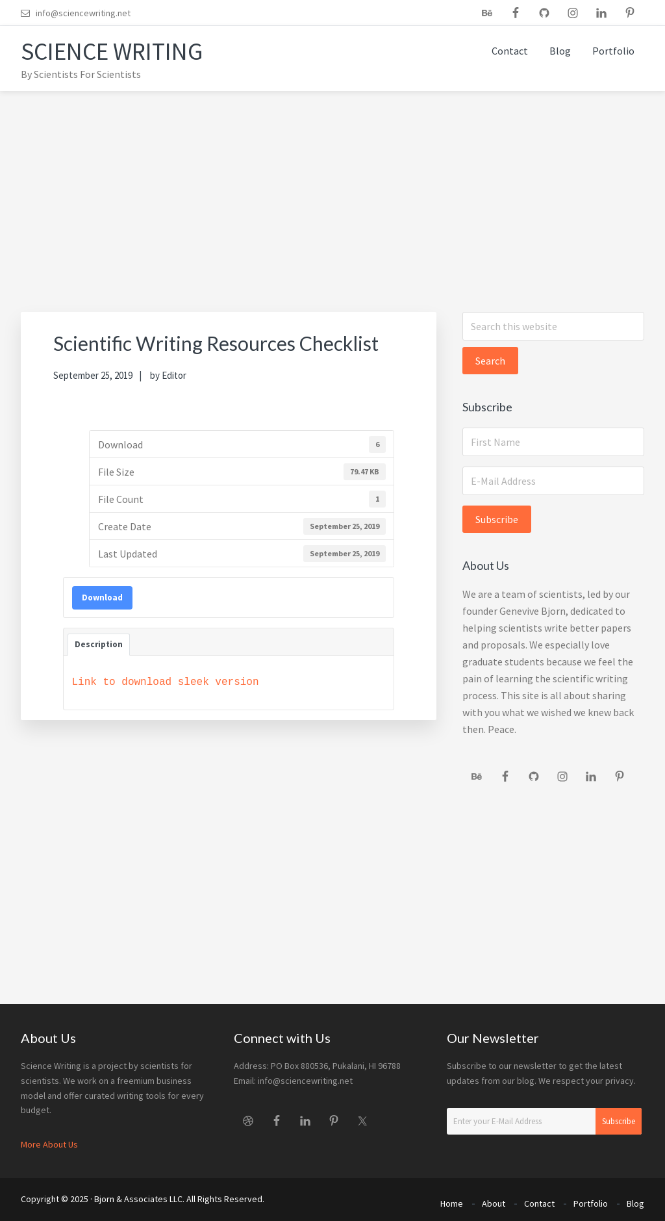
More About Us (49, 1144)
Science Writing (120, 50)
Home (451, 1200)
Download (102, 597)
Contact (539, 1200)
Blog (635, 1200)
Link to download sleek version (165, 682)
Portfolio (590, 1200)
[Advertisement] (332, 188)
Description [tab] (99, 644)
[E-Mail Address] (553, 481)
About (493, 1200)
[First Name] (553, 442)
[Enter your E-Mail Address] (544, 1121)
